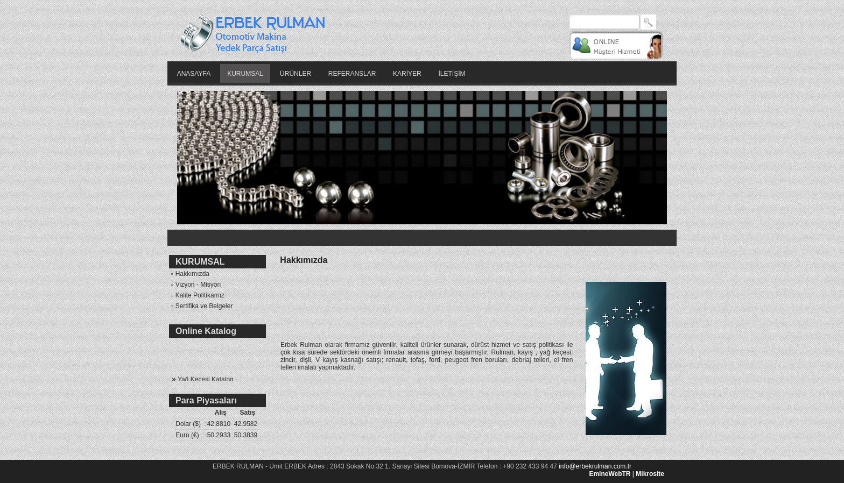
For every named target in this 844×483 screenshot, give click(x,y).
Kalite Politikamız (196, 295)
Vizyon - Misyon (195, 284)
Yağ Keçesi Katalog (203, 381)
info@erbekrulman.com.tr (595, 466)
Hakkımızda (189, 274)
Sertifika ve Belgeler (201, 306)
